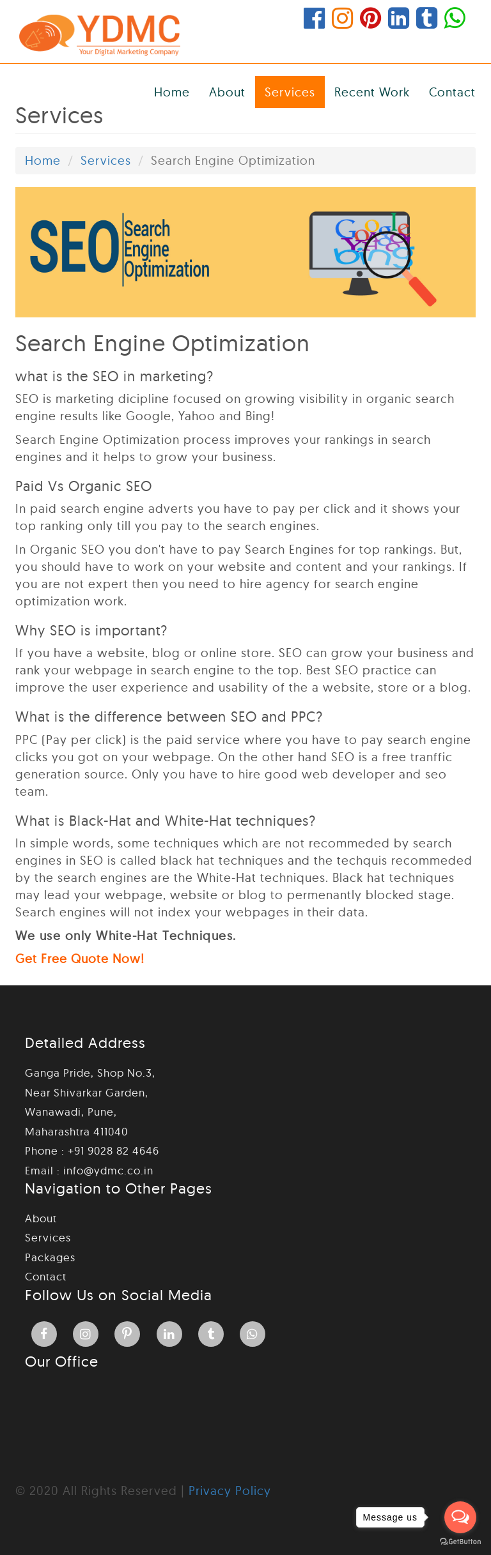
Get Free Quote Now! (79, 959)
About (227, 92)
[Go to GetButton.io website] (460, 1542)
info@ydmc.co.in (108, 1170)
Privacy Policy (230, 1490)
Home (172, 92)
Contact (452, 92)
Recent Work (372, 92)
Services (290, 92)
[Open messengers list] (460, 1517)
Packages (50, 1257)
